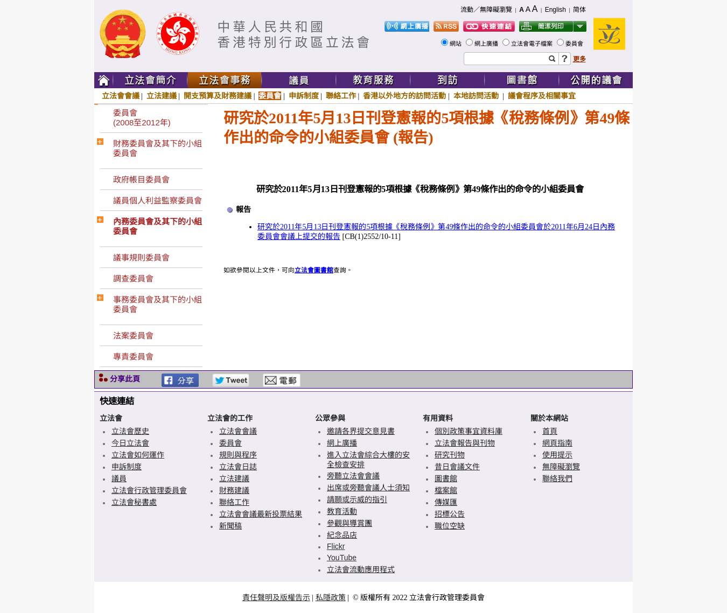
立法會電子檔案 (532, 43)
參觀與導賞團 (349, 523)
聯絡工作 (341, 95)
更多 (579, 59)
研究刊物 (450, 454)
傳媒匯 (446, 502)
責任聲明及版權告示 (276, 597)
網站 (456, 43)
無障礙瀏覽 (561, 466)
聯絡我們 (557, 478)
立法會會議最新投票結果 (260, 514)
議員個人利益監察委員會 (157, 200)
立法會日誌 (238, 466)
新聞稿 (230, 526)
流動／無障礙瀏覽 (486, 9)
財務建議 (234, 490)
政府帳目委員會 (141, 179)
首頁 (549, 431)
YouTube (341, 557)
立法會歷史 (130, 431)
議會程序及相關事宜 (542, 95)
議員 (119, 478)
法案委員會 (133, 335)
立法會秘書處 (134, 502)
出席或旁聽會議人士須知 (368, 487)
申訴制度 (304, 95)
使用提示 (557, 454)
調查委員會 (133, 278)
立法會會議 (120, 95)
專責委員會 (133, 356)
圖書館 (446, 478)
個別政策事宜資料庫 (468, 431)
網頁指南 (557, 443)
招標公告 (450, 514)
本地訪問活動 (477, 95)
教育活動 (342, 511)
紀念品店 (342, 535)
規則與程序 (238, 454)
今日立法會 (130, 443)
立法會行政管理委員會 (149, 490)
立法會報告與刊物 (465, 443)
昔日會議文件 (457, 466)
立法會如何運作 (137, 454)
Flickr (336, 546)
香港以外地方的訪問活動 (404, 95)
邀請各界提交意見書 (361, 431)
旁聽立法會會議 (353, 475)
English (555, 9)
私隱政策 (331, 597)
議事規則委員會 (141, 257)
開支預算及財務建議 (217, 95)
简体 (579, 9)
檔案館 (446, 490)
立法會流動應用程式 (361, 569)
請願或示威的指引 (357, 499)
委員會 (575, 43)
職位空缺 (450, 526)
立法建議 (161, 95)
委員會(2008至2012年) (142, 117)
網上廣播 (487, 43)
